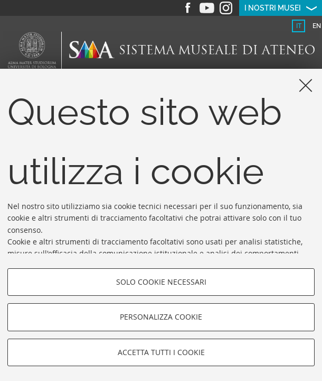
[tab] (298, 26)
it (298, 26)
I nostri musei (272, 8)
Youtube (206, 8)
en (316, 26)
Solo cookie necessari (161, 282)
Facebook (188, 8)
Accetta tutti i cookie (161, 352)
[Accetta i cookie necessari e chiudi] (305, 85)
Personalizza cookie (161, 317)
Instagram (226, 8)
